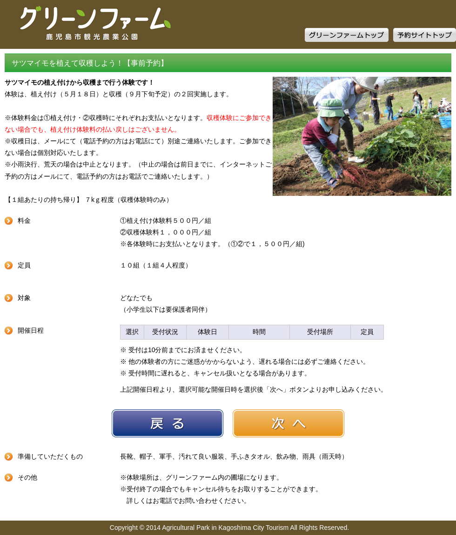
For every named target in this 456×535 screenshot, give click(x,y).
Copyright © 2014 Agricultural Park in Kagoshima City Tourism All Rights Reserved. (229, 527)
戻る (167, 423)
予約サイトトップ (424, 35)
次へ (288, 423)
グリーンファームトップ (347, 35)
